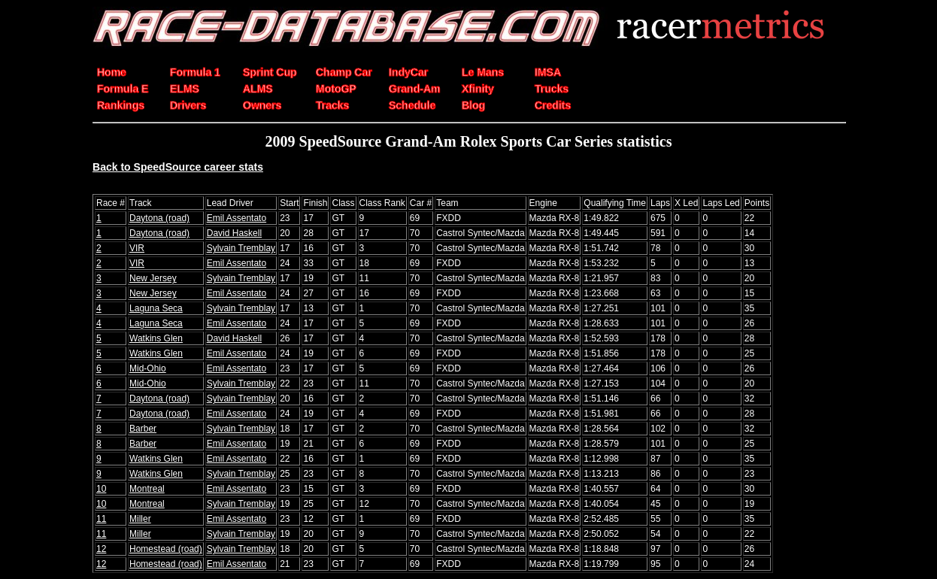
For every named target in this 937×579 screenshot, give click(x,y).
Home (111, 72)
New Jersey (153, 278)
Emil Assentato (236, 218)
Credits (553, 105)
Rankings (120, 105)
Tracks (332, 105)
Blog (473, 105)
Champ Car (344, 72)
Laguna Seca (156, 308)
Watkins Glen (156, 338)
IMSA (548, 72)
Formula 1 (195, 72)
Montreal (147, 489)
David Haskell (234, 233)
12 (101, 549)
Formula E (122, 89)
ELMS (184, 89)
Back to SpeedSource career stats (177, 167)
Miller (140, 519)
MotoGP (336, 89)
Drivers (188, 105)
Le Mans (483, 72)
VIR (136, 248)
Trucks (552, 89)
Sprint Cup (270, 72)
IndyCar (408, 72)
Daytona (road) (159, 218)
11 (101, 519)
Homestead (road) (165, 549)
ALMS (258, 89)
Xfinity (478, 89)
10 (101, 489)
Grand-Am (414, 89)
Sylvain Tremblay (241, 248)
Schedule (412, 105)
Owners (262, 105)
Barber (142, 428)
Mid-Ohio (147, 368)
